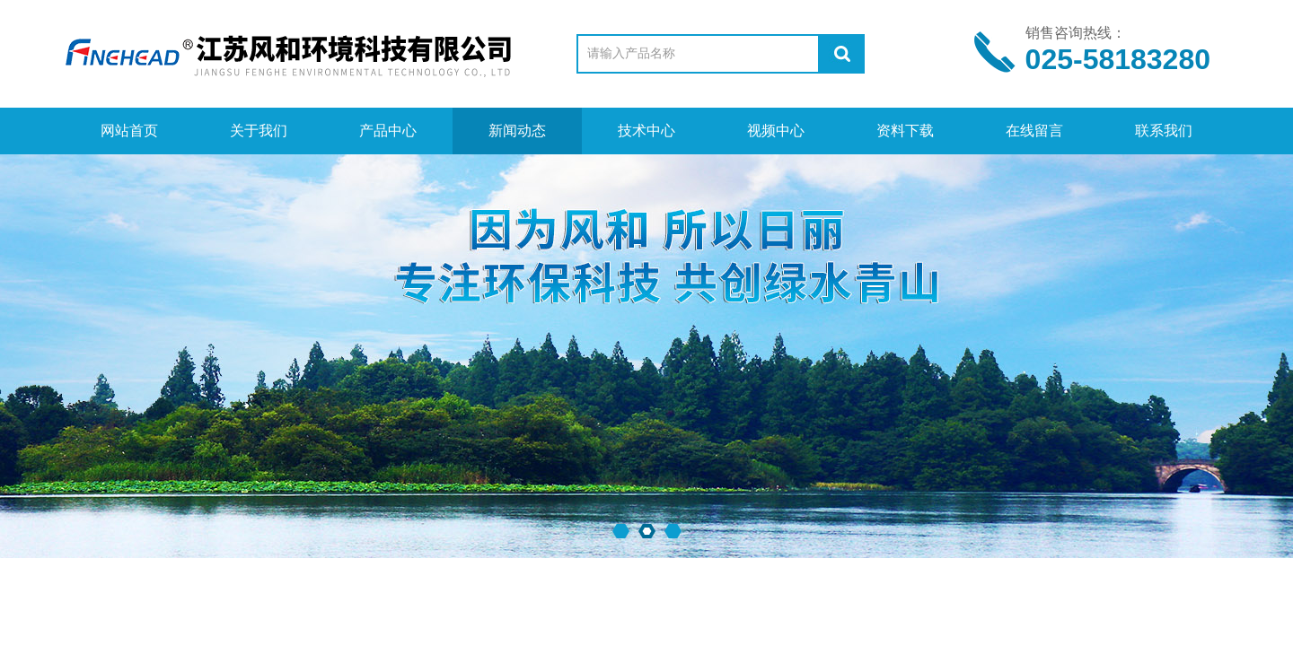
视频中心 (776, 130)
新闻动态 (517, 130)
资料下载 (905, 130)
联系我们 (1163, 130)
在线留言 (1034, 130)
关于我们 (258, 130)
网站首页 (129, 130)
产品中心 (388, 130)
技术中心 (646, 130)
